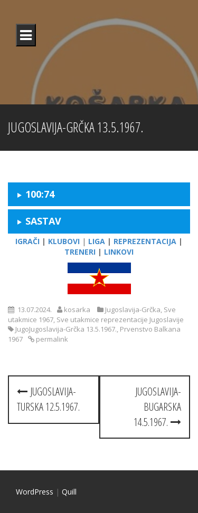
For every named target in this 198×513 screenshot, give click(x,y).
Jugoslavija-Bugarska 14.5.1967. (157, 406)
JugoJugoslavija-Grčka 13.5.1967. (66, 329)
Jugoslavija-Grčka (133, 309)
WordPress (34, 492)
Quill (69, 492)
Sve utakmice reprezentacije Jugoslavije (120, 319)
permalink (51, 339)
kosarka (77, 309)
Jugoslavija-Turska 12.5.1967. (48, 399)
